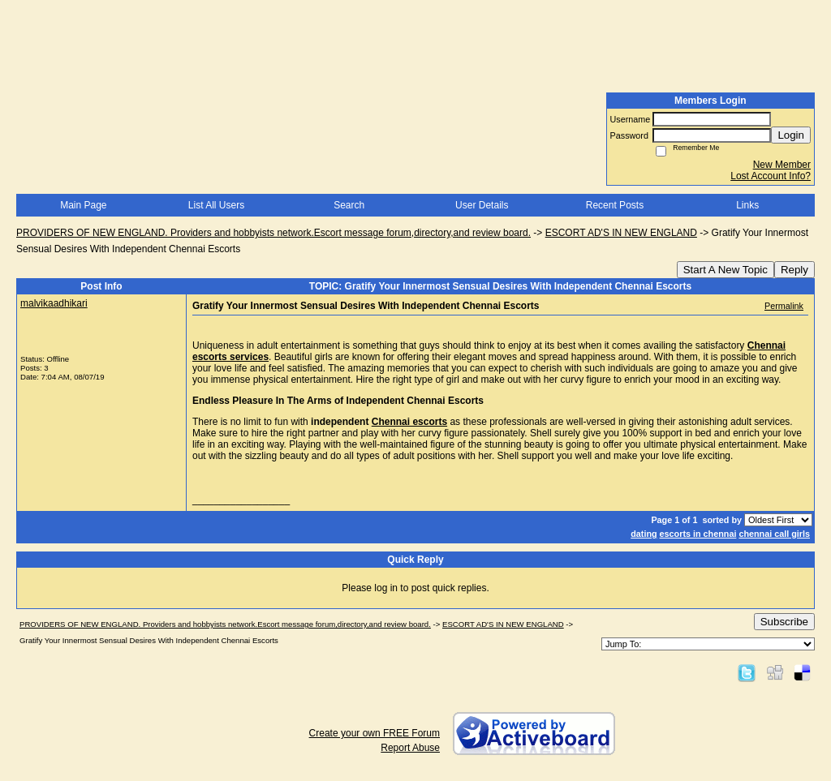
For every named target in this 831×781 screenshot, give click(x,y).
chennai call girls (774, 534)
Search (349, 205)
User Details (481, 205)
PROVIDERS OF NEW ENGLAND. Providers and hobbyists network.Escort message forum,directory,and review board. (273, 232)
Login (790, 135)
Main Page (83, 205)
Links (747, 205)
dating (644, 534)
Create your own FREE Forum (374, 733)
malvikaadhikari (54, 303)
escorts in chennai (698, 534)
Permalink (783, 306)
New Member (782, 164)
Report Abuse (410, 747)
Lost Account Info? (770, 176)
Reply (794, 270)
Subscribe (784, 622)
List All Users (216, 205)
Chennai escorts (409, 421)
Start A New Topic (725, 270)
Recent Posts (615, 205)
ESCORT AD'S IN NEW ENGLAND (621, 232)
